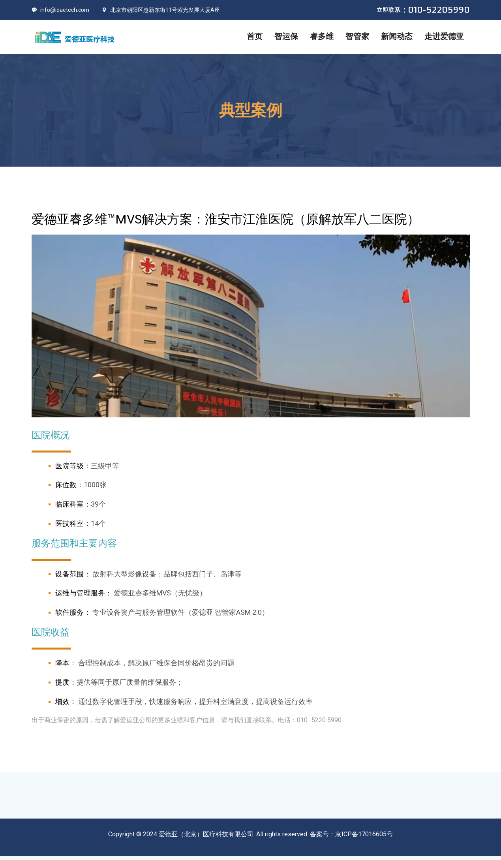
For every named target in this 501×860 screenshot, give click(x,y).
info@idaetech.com (60, 10)
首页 (255, 36)
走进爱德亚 (444, 36)
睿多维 (322, 36)
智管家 (357, 36)
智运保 (286, 36)
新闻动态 (397, 36)
